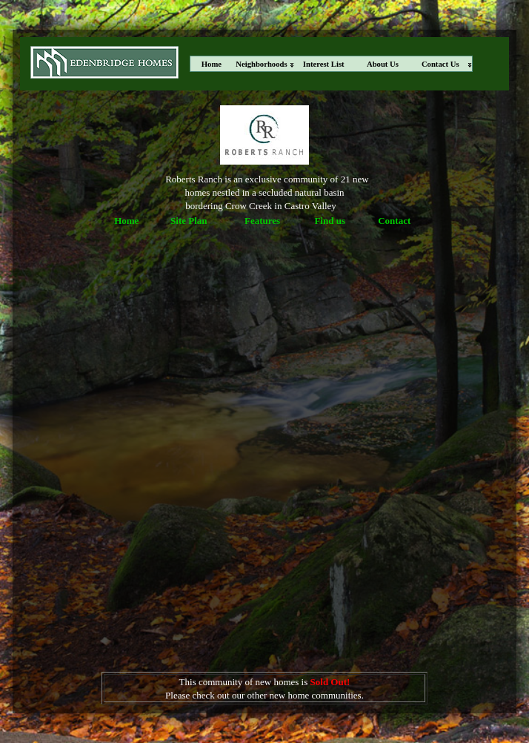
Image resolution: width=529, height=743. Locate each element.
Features (262, 220)
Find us (329, 220)
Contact (394, 220)
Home (126, 220)
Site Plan (188, 220)
